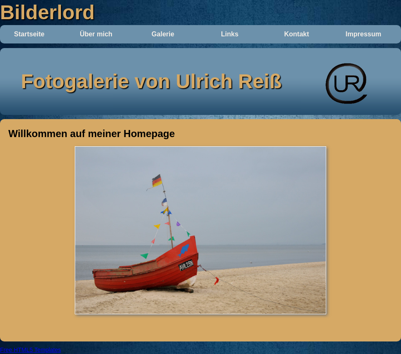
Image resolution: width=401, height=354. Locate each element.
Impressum (363, 34)
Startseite (29, 34)
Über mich (96, 34)
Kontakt (296, 34)
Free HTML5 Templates (30, 349)
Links (230, 34)
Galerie (163, 34)
